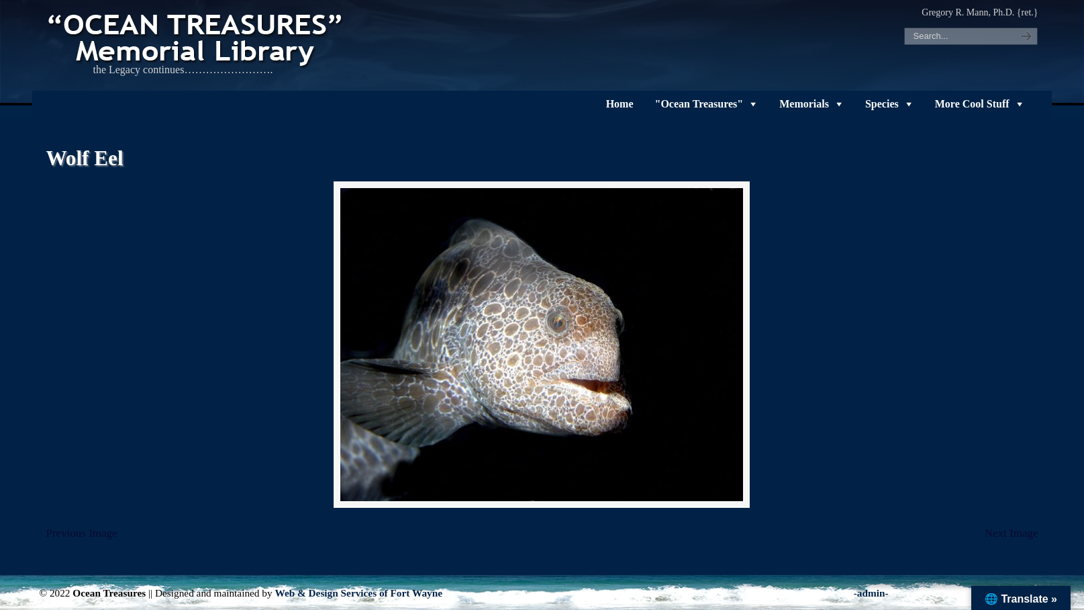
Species (882, 104)
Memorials (804, 104)
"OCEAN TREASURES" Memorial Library (197, 37)
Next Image (1011, 533)
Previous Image (81, 533)
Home (620, 104)
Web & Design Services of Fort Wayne (358, 593)
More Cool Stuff (972, 104)
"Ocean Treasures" (699, 104)
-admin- (871, 593)
